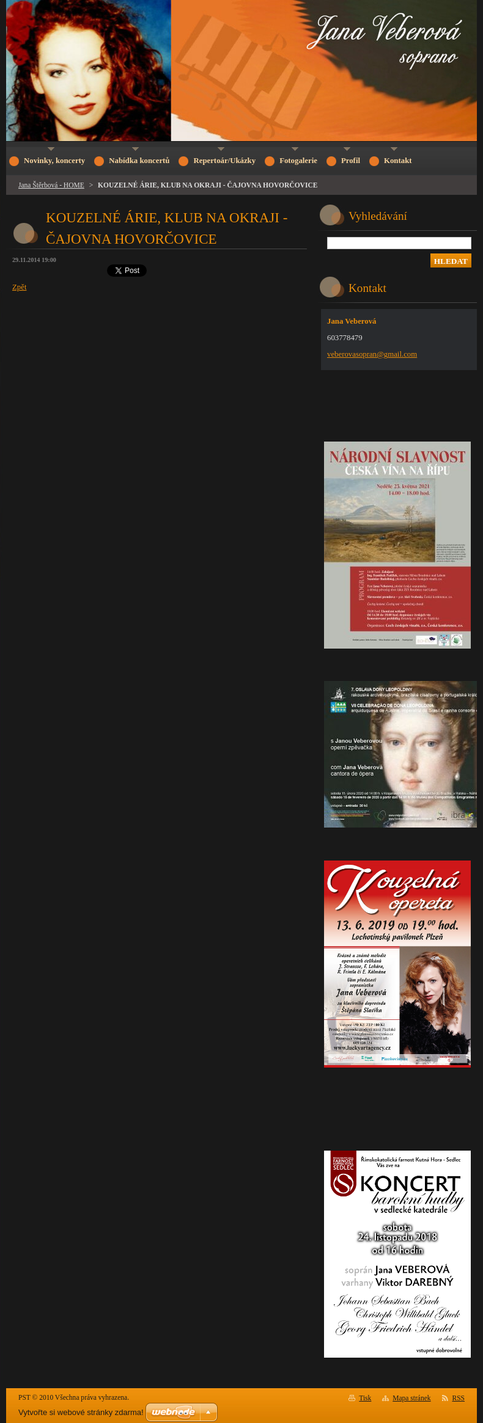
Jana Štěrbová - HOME (51, 185)
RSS (458, 1398)
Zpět (19, 287)
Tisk (365, 1398)
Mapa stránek (411, 1398)
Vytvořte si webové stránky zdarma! (81, 1412)
